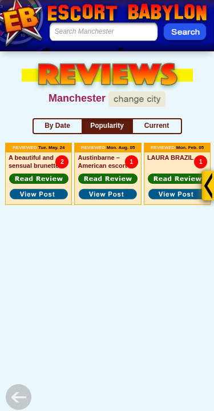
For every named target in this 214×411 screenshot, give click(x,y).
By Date (57, 126)
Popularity (107, 126)
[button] (38, 179)
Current (156, 126)
